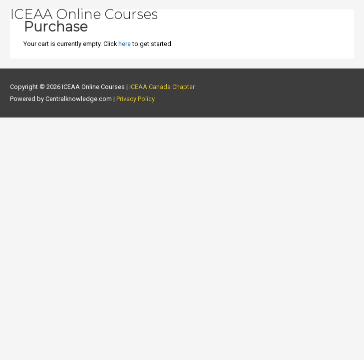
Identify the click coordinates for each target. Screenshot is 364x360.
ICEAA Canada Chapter (162, 86)
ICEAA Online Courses (84, 14)
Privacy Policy (135, 98)
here (124, 44)
